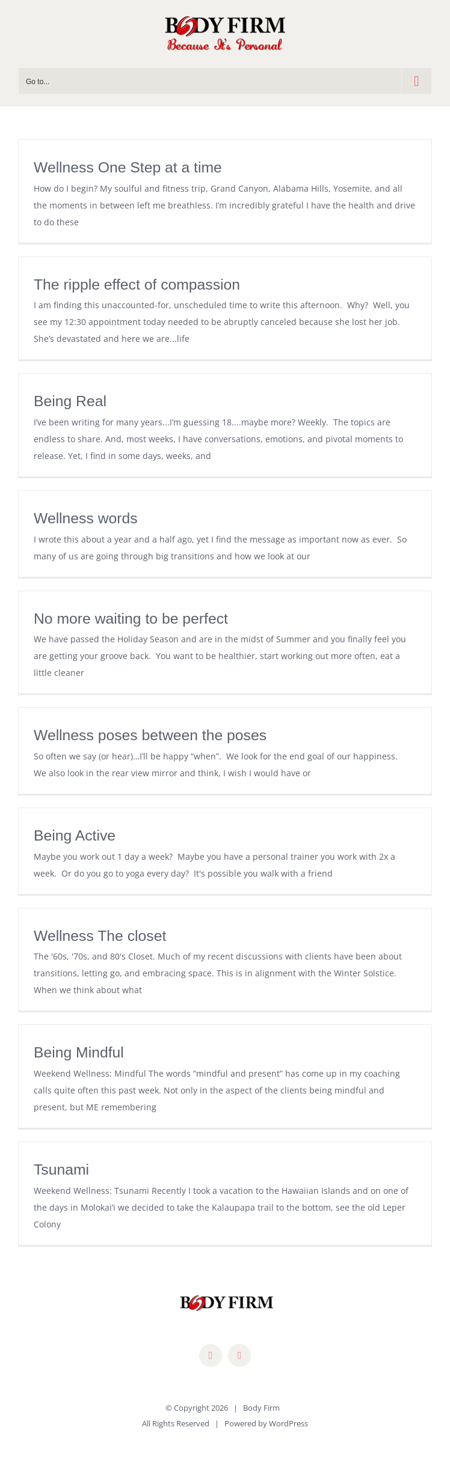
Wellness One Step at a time (128, 167)
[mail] (239, 1355)
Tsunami (61, 1169)
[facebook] (210, 1355)
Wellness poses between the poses (150, 735)
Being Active (75, 835)
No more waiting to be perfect (131, 618)
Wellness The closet (100, 936)
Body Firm (261, 1407)
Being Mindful (79, 1052)
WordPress (288, 1423)
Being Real (70, 401)
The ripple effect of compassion (137, 284)
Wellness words (86, 518)
